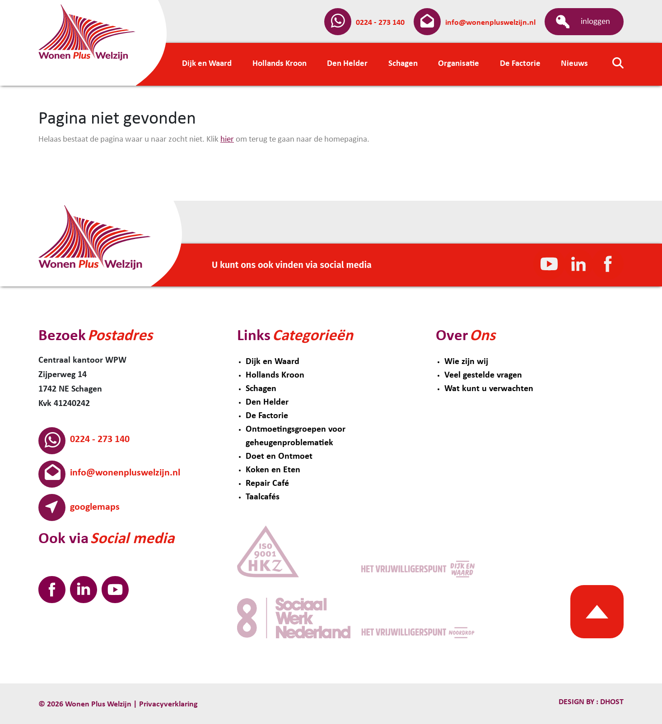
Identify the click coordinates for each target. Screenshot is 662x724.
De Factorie (267, 415)
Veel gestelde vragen (483, 375)
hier (227, 139)
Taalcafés (263, 497)
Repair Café (267, 483)
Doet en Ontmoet (279, 456)
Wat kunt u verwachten (488, 388)
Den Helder (267, 402)
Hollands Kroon (275, 375)
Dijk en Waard (272, 361)
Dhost (611, 702)
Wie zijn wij (466, 361)
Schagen (261, 388)
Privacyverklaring (168, 704)
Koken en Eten (273, 470)
